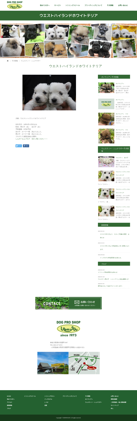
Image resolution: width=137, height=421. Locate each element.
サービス (57, 5)
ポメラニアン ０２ (122, 114)
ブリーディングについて (93, 5)
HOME (9, 396)
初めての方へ (45, 5)
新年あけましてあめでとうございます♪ (110, 286)
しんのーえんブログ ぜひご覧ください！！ (32, 139)
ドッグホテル (48, 399)
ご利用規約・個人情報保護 (118, 402)
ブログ (9, 408)
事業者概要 (114, 399)
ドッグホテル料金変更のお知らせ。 (111, 258)
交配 (45, 405)
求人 (112, 408)
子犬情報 (110, 5)
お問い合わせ (123, 5)
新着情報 (9, 405)
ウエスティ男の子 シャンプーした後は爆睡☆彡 (113, 279)
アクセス (9, 402)
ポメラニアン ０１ (122, 130)
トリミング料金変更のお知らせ (107, 272)
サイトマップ (114, 405)
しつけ (46, 402)
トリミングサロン (49, 396)
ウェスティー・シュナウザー (93, 402)
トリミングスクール (72, 5)
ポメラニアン (120, 83)
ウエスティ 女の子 (122, 157)
